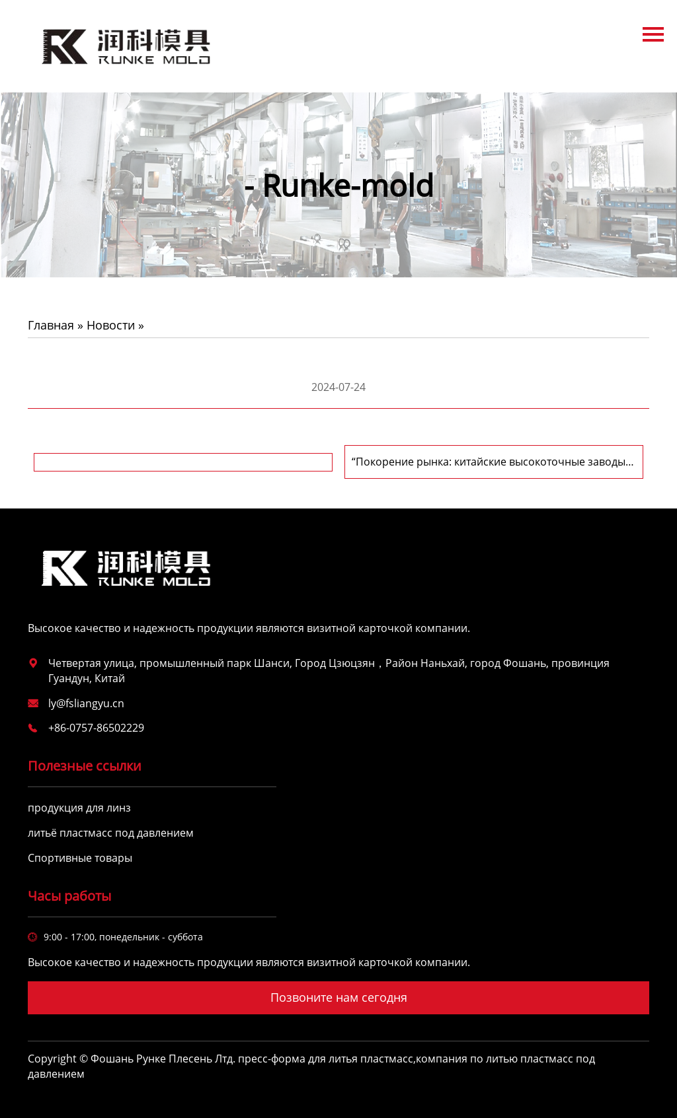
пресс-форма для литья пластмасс (325, 1058)
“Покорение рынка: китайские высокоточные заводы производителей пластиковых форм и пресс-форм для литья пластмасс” (491, 462)
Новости (111, 325)
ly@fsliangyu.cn (86, 703)
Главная (51, 325)
